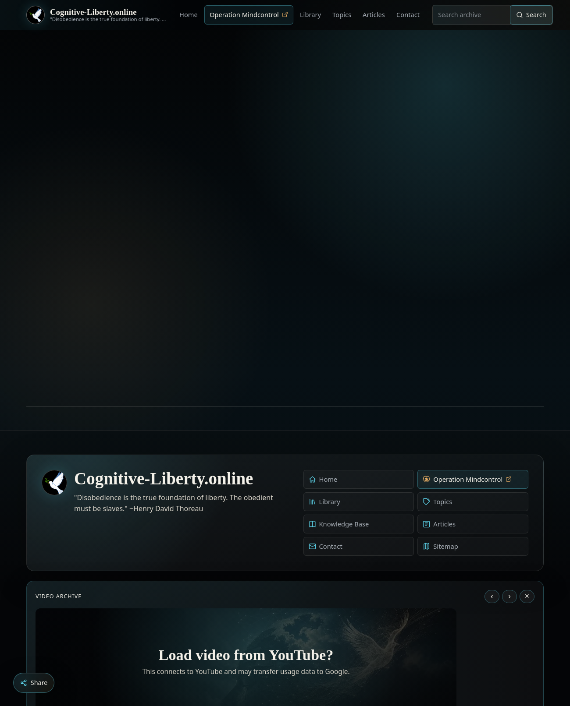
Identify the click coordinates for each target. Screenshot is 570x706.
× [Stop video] (527, 454)
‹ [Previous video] (492, 454)
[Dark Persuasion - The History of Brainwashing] (301, 657)
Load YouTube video (246, 600)
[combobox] (471, 15)
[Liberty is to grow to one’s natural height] (293, 657)
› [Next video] (509, 454)
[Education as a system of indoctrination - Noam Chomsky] (284, 657)
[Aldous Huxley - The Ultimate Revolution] (272, 657)
